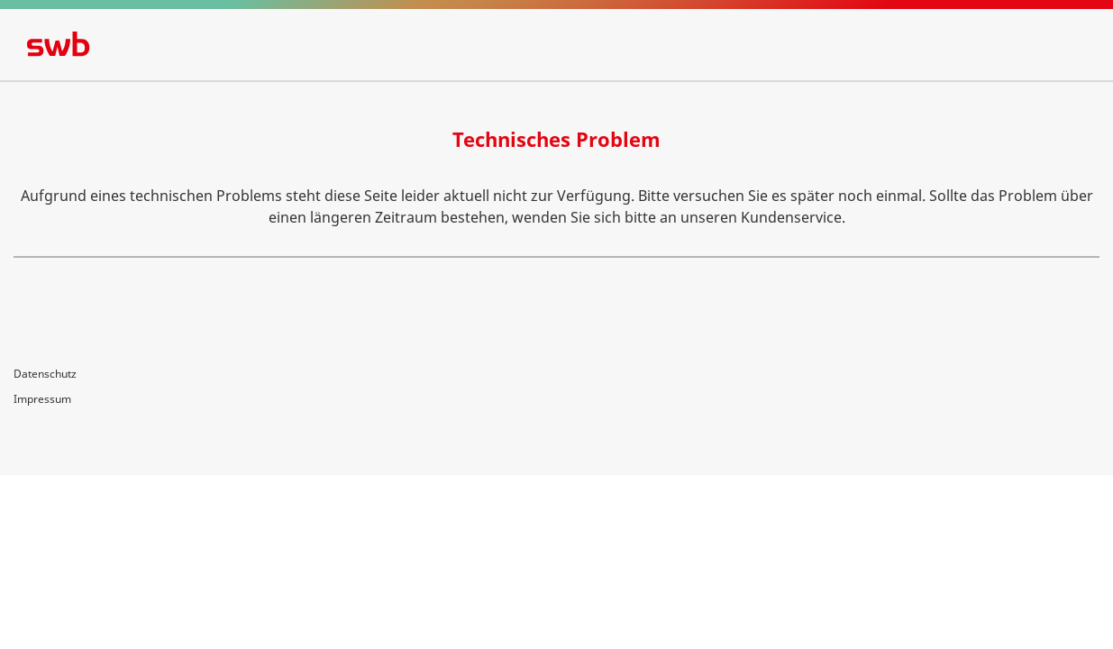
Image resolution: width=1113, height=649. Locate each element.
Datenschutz (45, 373)
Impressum (42, 399)
